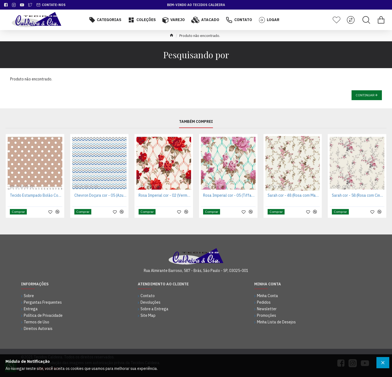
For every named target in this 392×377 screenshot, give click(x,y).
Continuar (365, 95)
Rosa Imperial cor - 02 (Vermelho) (165, 195)
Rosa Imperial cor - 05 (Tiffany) (229, 195)
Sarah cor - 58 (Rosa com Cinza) (358, 195)
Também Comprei (196, 121)
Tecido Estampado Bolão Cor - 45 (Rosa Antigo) (36, 195)
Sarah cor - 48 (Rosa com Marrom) (294, 195)
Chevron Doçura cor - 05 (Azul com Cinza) (100, 195)
